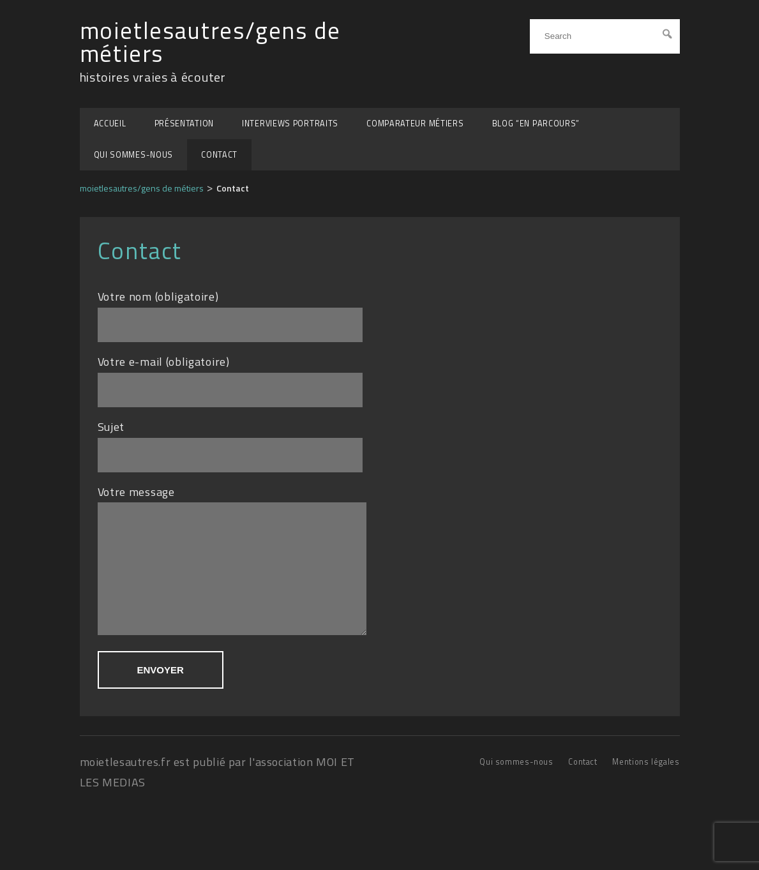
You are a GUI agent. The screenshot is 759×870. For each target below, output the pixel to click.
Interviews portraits (290, 123)
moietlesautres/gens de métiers (210, 42)
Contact (219, 155)
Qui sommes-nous (134, 155)
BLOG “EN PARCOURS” (536, 123)
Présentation (184, 123)
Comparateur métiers (414, 123)
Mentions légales (645, 781)
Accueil (110, 123)
